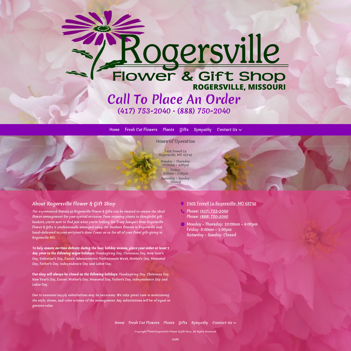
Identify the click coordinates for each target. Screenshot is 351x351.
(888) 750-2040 (214, 216)
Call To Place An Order (173, 99)
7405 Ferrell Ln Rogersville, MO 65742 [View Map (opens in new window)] (221, 203)
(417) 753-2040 (214, 211)
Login (175, 338)
